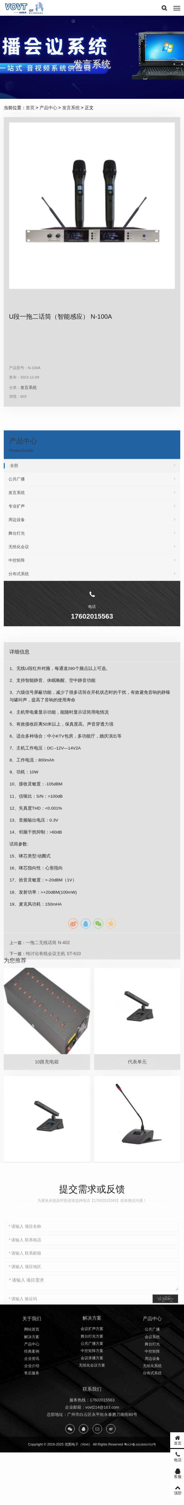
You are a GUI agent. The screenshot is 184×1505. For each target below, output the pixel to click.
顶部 (170, 1490)
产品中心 (48, 107)
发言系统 (71, 107)
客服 (170, 1473)
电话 (170, 1456)
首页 (30, 107)
